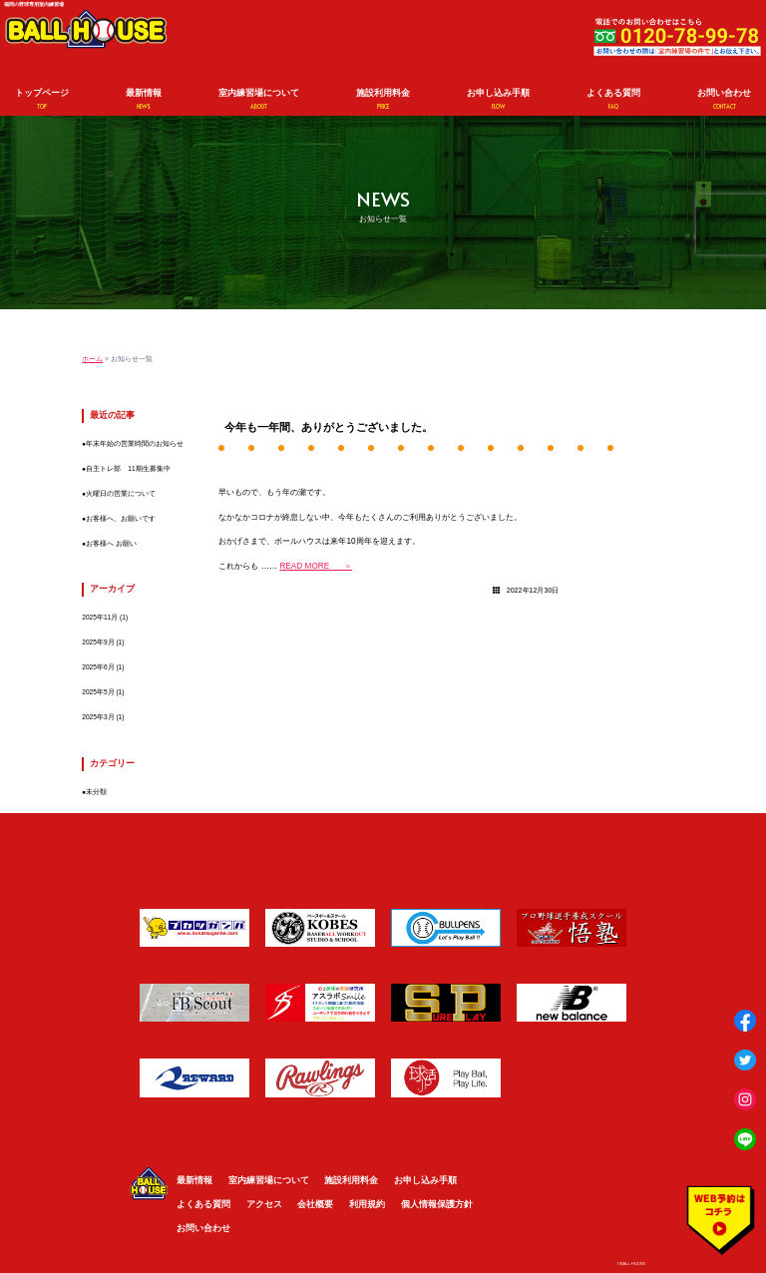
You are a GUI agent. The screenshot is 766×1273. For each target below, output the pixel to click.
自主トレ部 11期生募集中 (128, 468)
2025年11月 (100, 617)
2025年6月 (98, 666)
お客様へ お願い (111, 543)
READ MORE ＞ (315, 566)
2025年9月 (98, 641)
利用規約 (367, 1204)
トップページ (42, 99)
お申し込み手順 (498, 99)
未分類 (96, 791)
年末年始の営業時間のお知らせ (135, 443)
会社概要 (315, 1204)
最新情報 (144, 99)
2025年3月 (98, 716)
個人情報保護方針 (437, 1204)
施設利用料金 (383, 99)
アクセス (264, 1204)
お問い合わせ (724, 99)
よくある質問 (613, 99)
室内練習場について (258, 99)
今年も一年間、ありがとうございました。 (328, 427)
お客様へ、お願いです (121, 518)
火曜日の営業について (121, 493)
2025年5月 (98, 691)
